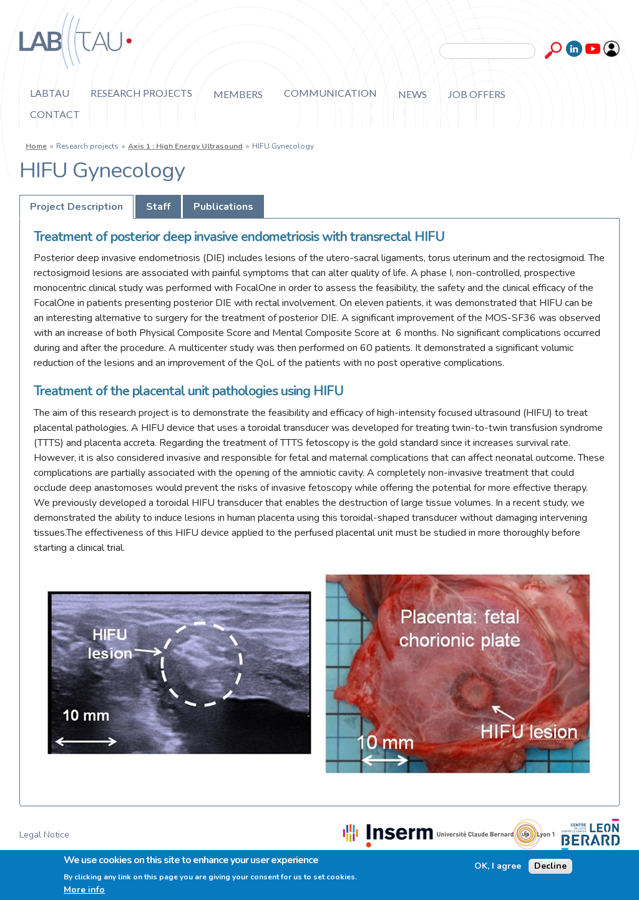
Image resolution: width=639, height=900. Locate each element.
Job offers (476, 94)
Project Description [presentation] (76, 207)
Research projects (141, 93)
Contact (55, 114)
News (412, 94)
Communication (330, 93)
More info (84, 890)
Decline (550, 866)
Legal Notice (44, 835)
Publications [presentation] (223, 207)
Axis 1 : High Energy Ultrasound (185, 146)
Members (238, 94)
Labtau (49, 93)
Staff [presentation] (158, 207)
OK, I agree (497, 866)
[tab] (76, 207)
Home (36, 146)
